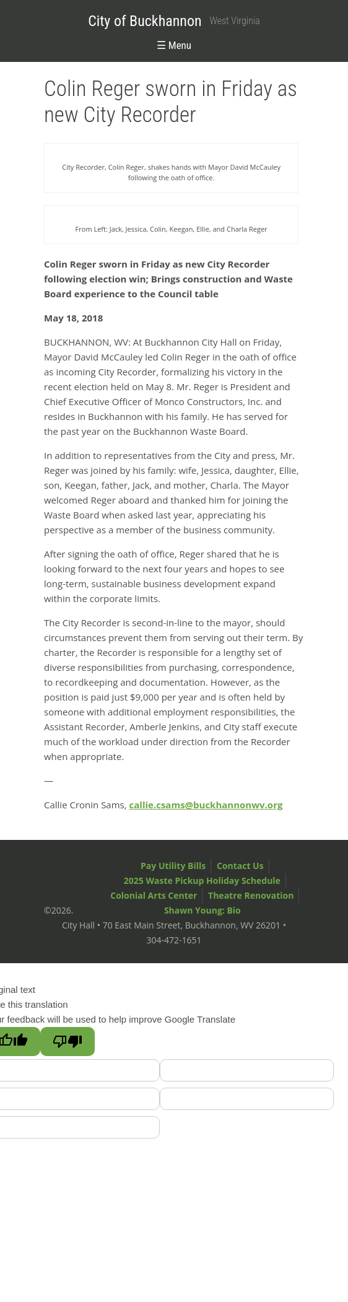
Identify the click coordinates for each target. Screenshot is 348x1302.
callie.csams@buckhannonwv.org (206, 804)
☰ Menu (174, 45)
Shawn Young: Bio (202, 910)
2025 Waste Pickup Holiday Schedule (202, 880)
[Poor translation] (67, 1041)
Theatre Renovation (251, 895)
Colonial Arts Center (153, 895)
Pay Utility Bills (173, 866)
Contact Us (240, 866)
